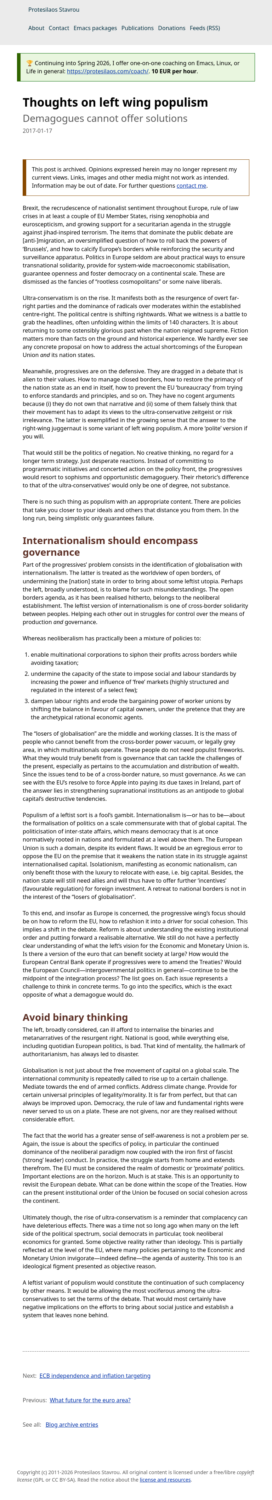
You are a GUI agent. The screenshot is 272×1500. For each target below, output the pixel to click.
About (36, 28)
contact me (191, 185)
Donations (171, 28)
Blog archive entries (72, 1424)
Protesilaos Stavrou (53, 9)
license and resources (165, 1479)
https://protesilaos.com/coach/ (107, 71)
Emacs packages (95, 28)
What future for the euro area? (90, 1400)
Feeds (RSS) (205, 28)
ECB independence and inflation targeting (95, 1376)
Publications (137, 28)
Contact (59, 28)
